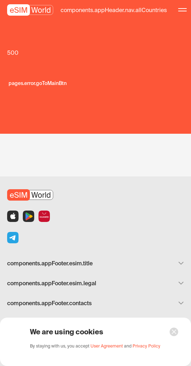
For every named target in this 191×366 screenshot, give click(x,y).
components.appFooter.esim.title (95, 263)
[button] (113, 10)
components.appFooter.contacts (95, 303)
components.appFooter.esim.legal (95, 283)
